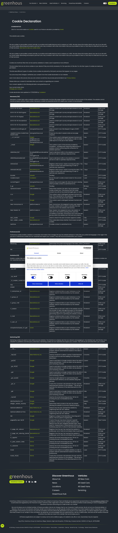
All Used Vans (84, 486)
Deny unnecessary (37, 283)
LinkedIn (32, 175)
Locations (112, 3)
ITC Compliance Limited (98, 501)
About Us (56, 479)
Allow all (80, 283)
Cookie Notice (61, 527)
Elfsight (32, 137)
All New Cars (83, 479)
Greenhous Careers (16, 481)
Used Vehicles (54, 3)
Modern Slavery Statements (91, 527)
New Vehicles (43, 3)
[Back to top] (2, 526)
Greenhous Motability (75, 3)
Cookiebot (42, 92)
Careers (86, 3)
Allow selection (59, 283)
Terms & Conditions (45, 527)
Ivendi (31, 328)
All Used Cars (84, 483)
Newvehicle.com (35, 108)
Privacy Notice (54, 527)
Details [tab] (59, 253)
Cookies (31, 29)
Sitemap (67, 527)
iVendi (61, 29)
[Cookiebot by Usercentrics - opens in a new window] (84, 248)
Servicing (63, 3)
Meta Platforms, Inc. (36, 355)
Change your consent (15, 89)
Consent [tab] (36, 253)
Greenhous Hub (59, 494)
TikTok (32, 397)
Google (32, 194)
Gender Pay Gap (73, 527)
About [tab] (81, 253)
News (54, 483)
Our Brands (33, 3)
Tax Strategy (81, 527)
